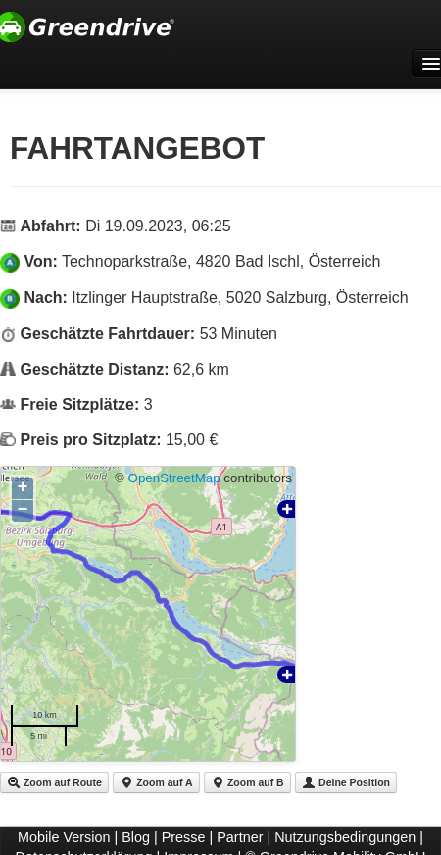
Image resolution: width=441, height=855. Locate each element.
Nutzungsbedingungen (345, 837)
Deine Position (346, 782)
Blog (136, 837)
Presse (184, 837)
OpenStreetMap (174, 478)
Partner (240, 837)
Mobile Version (64, 837)
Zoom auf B (247, 782)
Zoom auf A (156, 782)
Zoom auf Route (54, 782)
